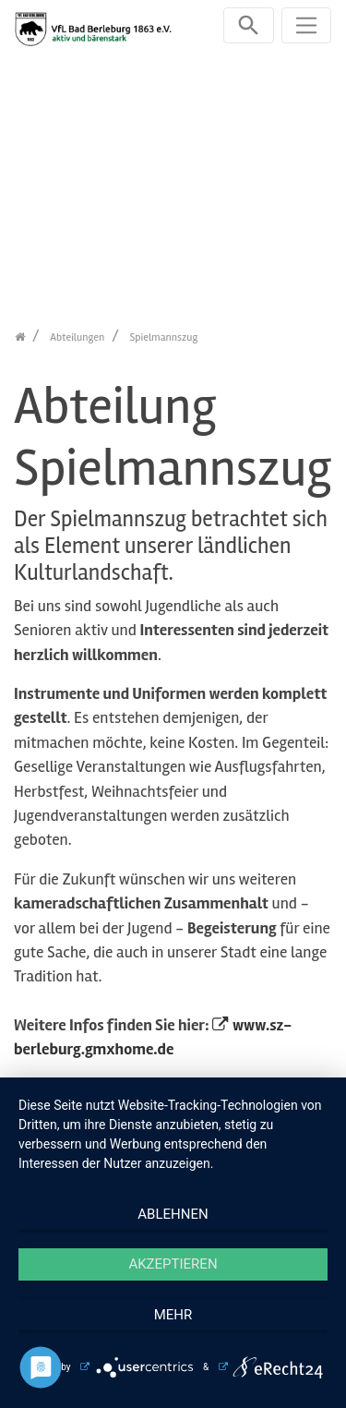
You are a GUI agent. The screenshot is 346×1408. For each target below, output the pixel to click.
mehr (173, 1314)
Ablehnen (172, 1214)
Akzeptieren (172, 1264)
